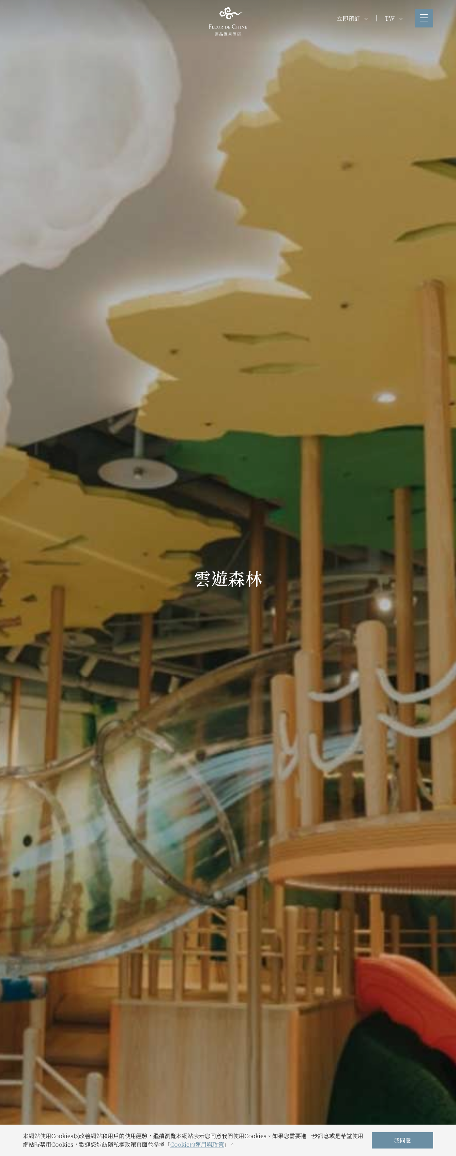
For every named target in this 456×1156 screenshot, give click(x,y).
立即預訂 (352, 18)
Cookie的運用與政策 (197, 1144)
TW (394, 18)
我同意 (402, 1140)
